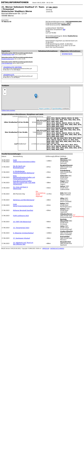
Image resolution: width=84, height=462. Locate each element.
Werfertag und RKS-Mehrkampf (23, 200)
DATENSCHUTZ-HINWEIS (57, 248)
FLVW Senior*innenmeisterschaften (23, 205)
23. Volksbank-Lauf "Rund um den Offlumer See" (23, 243)
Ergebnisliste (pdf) (8, 54)
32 (64, 29)
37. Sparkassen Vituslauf (21, 238)
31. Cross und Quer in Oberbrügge (20, 187)
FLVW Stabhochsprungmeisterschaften (24, 160)
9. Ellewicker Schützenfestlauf (23, 233)
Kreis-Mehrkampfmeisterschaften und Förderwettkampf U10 (24, 177)
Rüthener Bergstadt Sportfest (23, 210)
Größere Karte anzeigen (8, 110)
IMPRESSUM (45, 248)
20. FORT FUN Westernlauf (22, 222)
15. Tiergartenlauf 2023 (21, 228)
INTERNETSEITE (67, 54)
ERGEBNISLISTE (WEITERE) (12, 67)
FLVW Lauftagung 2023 (21, 215)
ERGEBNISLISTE (8, 75)
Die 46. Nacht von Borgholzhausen (19, 167)
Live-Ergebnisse (7, 63)
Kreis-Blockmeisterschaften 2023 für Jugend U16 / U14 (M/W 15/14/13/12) (24, 182)
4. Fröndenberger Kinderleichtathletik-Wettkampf (23, 172)
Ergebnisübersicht (8, 59)
